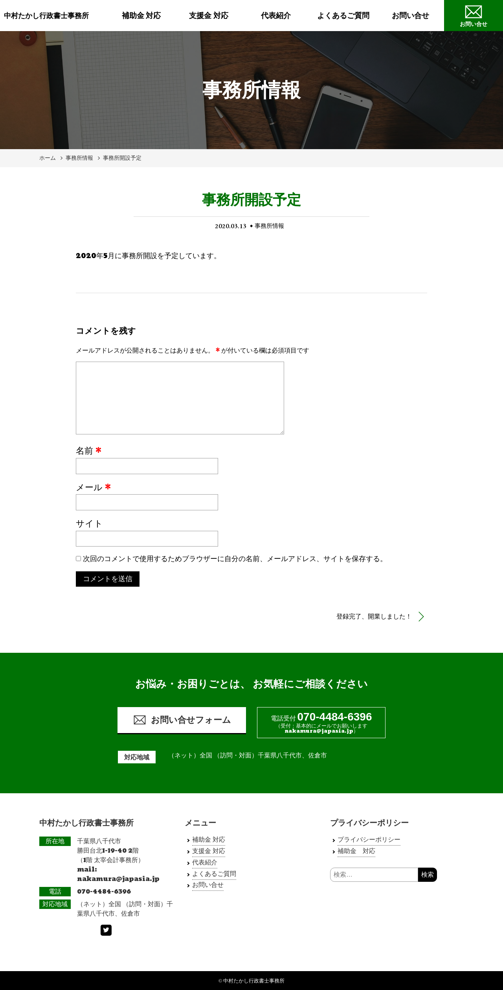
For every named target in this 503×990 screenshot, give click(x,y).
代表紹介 (276, 15)
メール (93, 488)
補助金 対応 (141, 15)
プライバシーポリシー (369, 839)
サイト (89, 524)
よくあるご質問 (343, 15)
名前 (88, 451)
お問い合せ (410, 15)
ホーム (47, 158)
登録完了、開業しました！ (374, 616)
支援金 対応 (208, 15)
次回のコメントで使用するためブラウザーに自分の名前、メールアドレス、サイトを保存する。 (235, 558)
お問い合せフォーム (182, 720)
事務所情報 (79, 158)
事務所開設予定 (122, 158)
